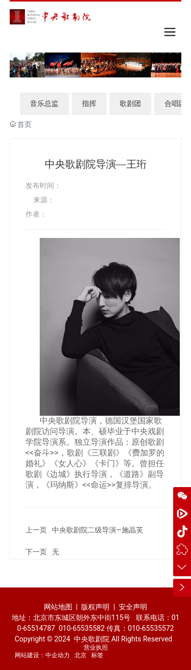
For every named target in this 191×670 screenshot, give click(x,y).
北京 (80, 655)
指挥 (89, 103)
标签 (97, 655)
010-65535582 (81, 628)
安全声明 (133, 607)
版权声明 (96, 607)
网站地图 (58, 607)
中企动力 (57, 655)
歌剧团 (130, 103)
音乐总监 (44, 103)
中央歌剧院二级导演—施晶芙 (97, 530)
